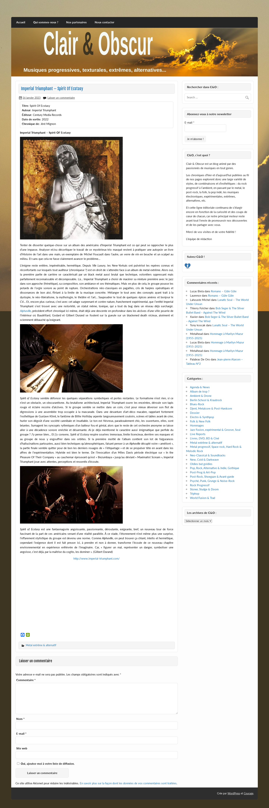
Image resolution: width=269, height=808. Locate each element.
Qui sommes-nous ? (45, 22)
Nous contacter (104, 22)
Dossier (195, 412)
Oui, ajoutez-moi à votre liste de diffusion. (46, 763)
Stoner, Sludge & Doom (204, 489)
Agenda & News (200, 387)
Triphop (194, 493)
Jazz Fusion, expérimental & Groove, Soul (215, 429)
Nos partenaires (76, 22)
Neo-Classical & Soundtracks (207, 455)
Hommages (197, 425)
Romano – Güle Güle (223, 291)
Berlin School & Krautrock (206, 400)
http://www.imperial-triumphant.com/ (96, 558)
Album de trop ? (199, 391)
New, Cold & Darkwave (204, 459)
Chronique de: (31, 123)
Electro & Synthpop (202, 417)
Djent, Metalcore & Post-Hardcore (211, 408)
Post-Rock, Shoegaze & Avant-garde (212, 476)
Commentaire (25, 680)
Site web (21, 748)
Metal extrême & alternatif (41, 645)
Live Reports (197, 434)
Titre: (25, 105)
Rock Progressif (199, 485)
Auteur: (26, 110)
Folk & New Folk (200, 421)
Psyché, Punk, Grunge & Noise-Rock (212, 480)
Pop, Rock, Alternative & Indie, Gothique (214, 468)
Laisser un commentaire (61, 97)
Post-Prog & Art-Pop (203, 472)
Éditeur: (27, 114)
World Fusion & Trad (202, 497)
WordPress (234, 793)
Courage (248, 793)
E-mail (21, 733)
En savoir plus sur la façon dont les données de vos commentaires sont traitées (128, 783)
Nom (20, 718)
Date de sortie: (31, 119)
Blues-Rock (197, 404)
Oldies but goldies (201, 464)
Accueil (20, 22)
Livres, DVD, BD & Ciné (204, 438)
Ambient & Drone (200, 395)
